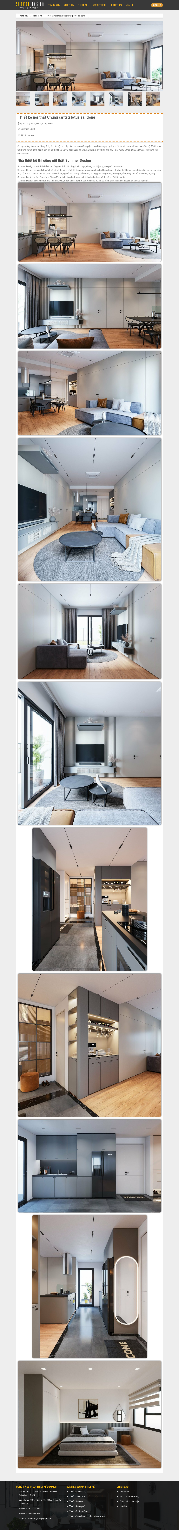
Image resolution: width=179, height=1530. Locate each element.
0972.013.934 (34, 1509)
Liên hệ (129, 5)
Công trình (100, 5)
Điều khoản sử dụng (129, 1496)
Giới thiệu (69, 5)
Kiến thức (116, 5)
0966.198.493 (34, 1513)
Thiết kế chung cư (77, 1491)
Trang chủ (54, 5)
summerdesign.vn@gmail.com (38, 1518)
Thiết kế (83, 5)
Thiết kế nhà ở (76, 1501)
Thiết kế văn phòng (78, 1511)
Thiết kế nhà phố (77, 1506)
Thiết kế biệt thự (77, 1496)
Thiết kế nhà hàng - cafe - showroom (87, 1516)
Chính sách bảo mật (129, 1501)
